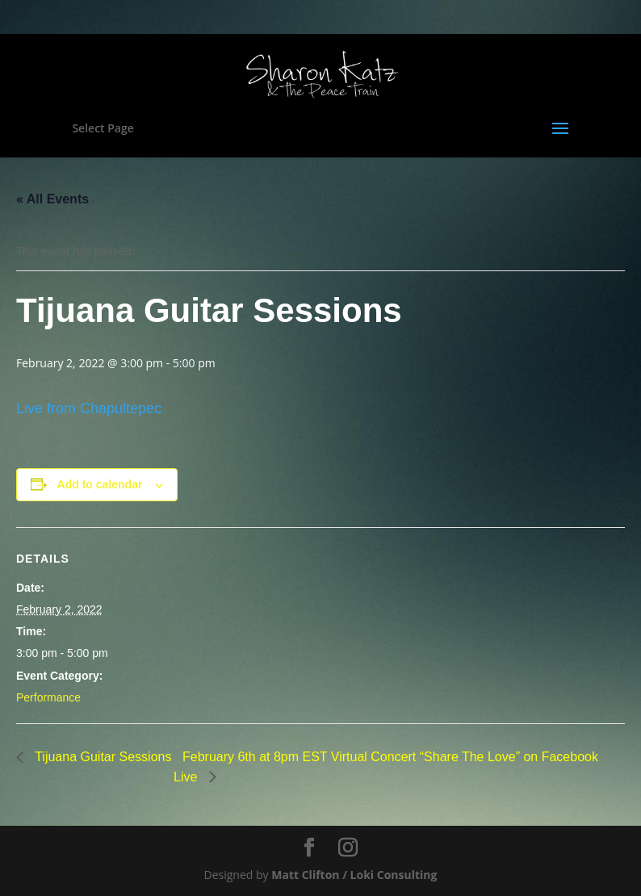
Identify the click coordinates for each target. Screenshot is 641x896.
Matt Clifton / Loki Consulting (354, 874)
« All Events (52, 199)
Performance (48, 697)
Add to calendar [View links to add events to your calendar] (100, 484)
